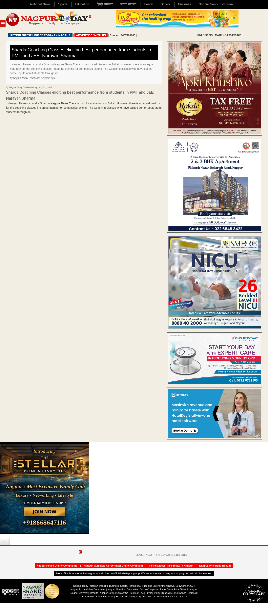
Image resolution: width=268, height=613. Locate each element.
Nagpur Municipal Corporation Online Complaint (113, 565)
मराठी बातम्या (128, 4)
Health (148, 4)
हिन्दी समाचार (105, 4)
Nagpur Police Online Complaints (57, 565)
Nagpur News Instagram (216, 4)
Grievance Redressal (186, 593)
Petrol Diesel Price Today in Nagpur (171, 565)
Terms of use (137, 593)
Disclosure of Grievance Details (96, 596)
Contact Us (122, 593)
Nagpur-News (107, 593)
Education (82, 4)
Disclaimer (168, 593)
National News (40, 4)
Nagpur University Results (215, 565)
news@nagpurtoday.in (140, 596)
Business (184, 4)
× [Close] (5, 541)
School (165, 4)
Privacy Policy (153, 593)
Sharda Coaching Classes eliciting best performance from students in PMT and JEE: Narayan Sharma (81, 52)
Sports (62, 4)
